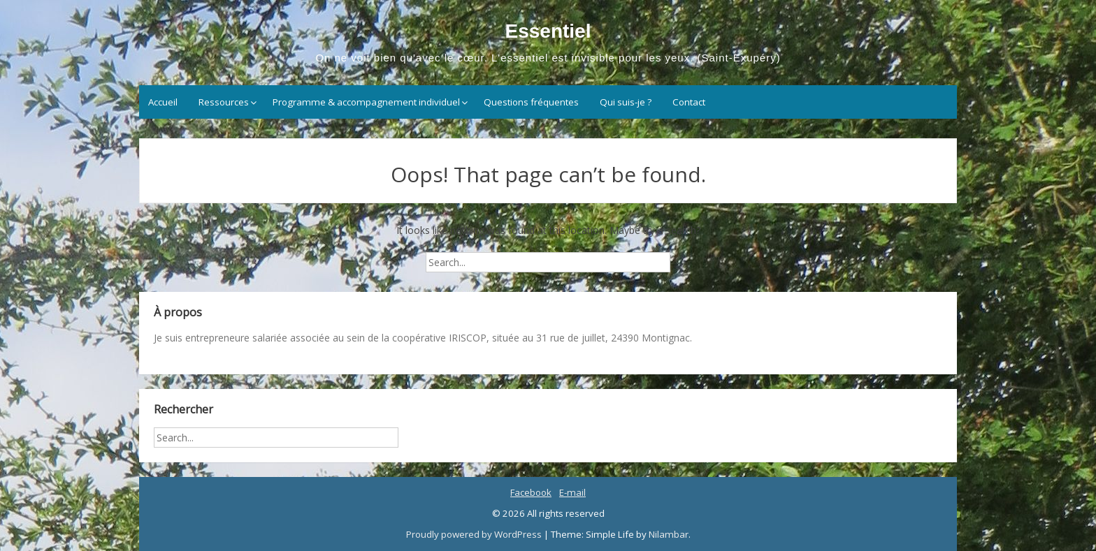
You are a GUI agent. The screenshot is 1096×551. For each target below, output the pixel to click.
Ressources (224, 102)
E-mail (572, 492)
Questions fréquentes (531, 102)
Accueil (163, 102)
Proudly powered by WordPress (475, 534)
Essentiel (548, 31)
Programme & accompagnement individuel (366, 102)
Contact (688, 102)
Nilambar (668, 534)
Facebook (530, 492)
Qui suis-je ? (625, 102)
